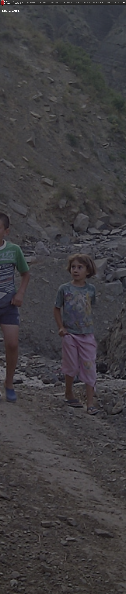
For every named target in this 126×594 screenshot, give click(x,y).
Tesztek (108, 2)
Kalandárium (30, 2)
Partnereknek (98, 2)
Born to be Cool (43, 2)
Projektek (68, 2)
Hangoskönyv (56, 2)
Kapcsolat (117, 2)
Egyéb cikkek (86, 2)
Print (77, 2)
